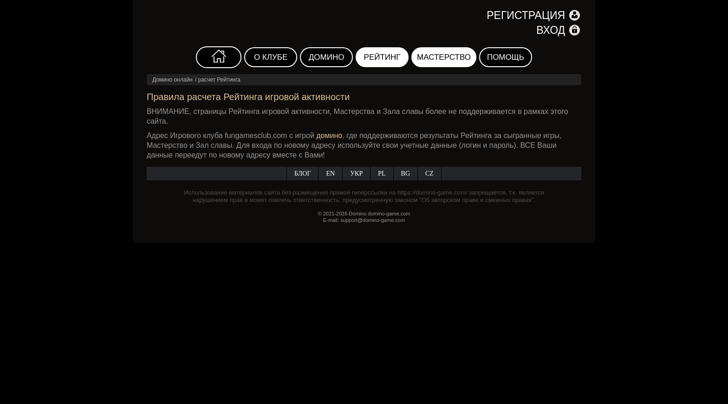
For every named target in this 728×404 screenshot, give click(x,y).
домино (329, 135)
